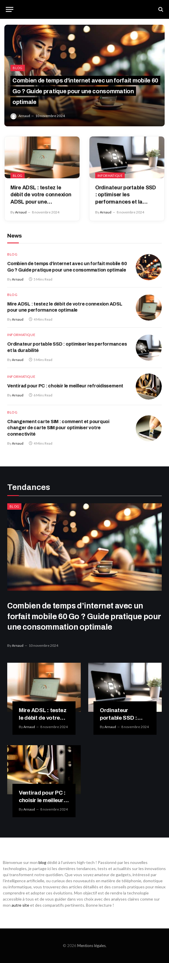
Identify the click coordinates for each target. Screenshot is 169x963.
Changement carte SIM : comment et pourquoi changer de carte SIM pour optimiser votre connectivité (58, 428)
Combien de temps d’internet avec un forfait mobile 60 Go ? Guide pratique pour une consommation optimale (85, 91)
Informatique (110, 175)
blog (42, 862)
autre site (20, 905)
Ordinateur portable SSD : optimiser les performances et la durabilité (125, 195)
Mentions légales (91, 945)
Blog (17, 68)
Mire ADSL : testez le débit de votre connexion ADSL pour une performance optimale (40, 195)
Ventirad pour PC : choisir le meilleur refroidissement (65, 385)
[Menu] (9, 9)
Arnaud (24, 116)
